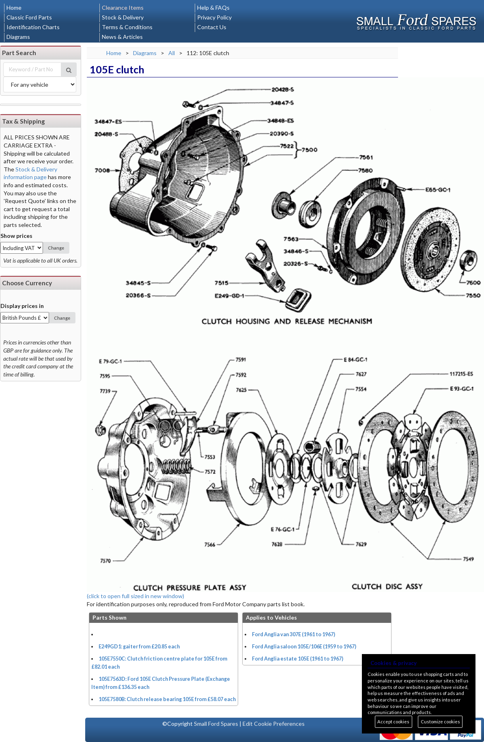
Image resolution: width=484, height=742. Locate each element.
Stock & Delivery (123, 17)
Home (14, 7)
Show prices (16, 235)
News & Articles (122, 36)
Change (56, 247)
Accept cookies (393, 721)
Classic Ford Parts (29, 17)
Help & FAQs (213, 7)
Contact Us (211, 27)
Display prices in (22, 305)
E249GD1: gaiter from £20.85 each (139, 647)
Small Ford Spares (216, 723)
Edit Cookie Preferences (274, 723)
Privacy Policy (214, 17)
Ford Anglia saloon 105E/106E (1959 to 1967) (304, 647)
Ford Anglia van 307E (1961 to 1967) (293, 634)
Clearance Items (123, 7)
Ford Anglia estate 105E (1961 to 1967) (297, 659)
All (171, 52)
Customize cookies (440, 721)
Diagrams (18, 36)
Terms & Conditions (127, 27)
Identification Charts (33, 27)
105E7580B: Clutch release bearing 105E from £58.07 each (167, 699)
